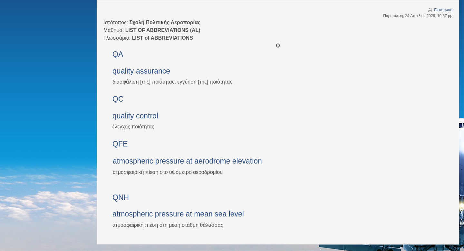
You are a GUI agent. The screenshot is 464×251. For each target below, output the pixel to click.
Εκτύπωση (443, 10)
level (236, 214)
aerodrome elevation (228, 161)
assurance (153, 71)
